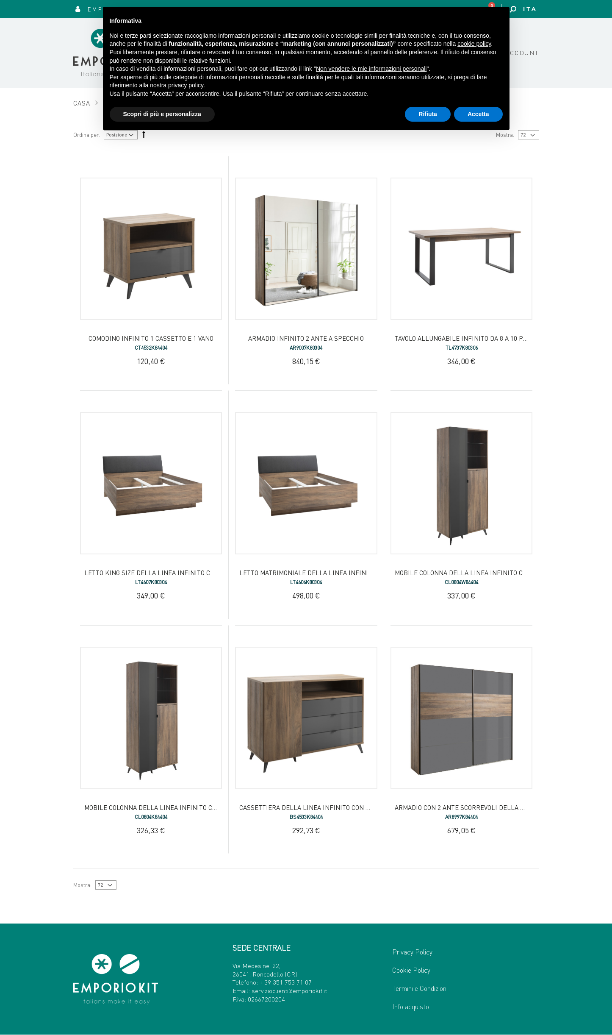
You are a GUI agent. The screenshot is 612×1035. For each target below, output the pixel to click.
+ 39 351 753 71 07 (286, 982)
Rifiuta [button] (427, 114)
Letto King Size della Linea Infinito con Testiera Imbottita (183, 572)
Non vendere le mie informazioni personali (371, 68)
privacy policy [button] (185, 85)
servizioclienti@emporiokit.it (289, 990)
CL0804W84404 (461, 582)
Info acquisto (410, 1006)
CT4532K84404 (151, 348)
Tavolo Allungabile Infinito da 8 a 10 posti (466, 338)
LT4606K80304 (306, 582)
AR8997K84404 (461, 817)
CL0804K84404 (151, 817)
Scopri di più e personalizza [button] (162, 114)
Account (522, 52)
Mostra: (82, 884)
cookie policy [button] (474, 43)
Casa (82, 103)
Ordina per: (86, 134)
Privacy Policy (412, 951)
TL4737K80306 (462, 348)
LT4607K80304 (151, 582)
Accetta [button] (478, 114)
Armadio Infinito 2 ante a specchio (306, 338)
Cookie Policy (411, 969)
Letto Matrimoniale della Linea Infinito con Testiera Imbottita (346, 572)
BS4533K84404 (306, 817)
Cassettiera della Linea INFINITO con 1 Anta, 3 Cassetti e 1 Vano (345, 807)
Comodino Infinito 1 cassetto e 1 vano (151, 338)
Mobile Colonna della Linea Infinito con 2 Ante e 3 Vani (176, 807)
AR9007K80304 (306, 348)
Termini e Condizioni (420, 988)
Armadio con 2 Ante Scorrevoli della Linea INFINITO (481, 807)
